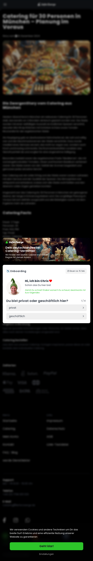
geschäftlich (17, 316)
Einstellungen (46, 554)
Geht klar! (46, 546)
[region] (46, 542)
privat (12, 308)
